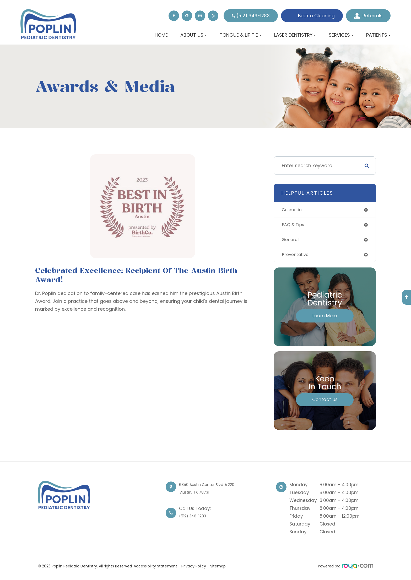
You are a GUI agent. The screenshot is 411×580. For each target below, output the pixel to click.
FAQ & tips (294, 225)
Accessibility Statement (155, 568)
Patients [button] (378, 35)
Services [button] (341, 35)
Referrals (368, 16)
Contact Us (325, 401)
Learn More (324, 318)
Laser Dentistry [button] (295, 35)
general (291, 241)
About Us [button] (193, 35)
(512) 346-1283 (253, 16)
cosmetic (293, 210)
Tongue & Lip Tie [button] (240, 35)
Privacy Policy (193, 568)
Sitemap (218, 568)
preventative (296, 256)
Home (161, 35)
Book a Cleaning (316, 16)
